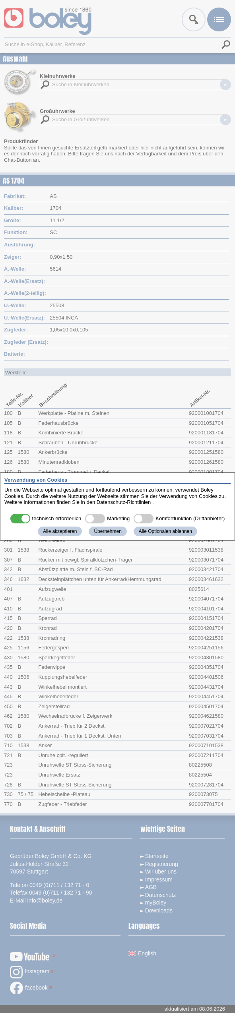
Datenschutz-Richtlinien (124, 502)
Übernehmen (107, 531)
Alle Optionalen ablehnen (165, 531)
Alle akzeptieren (60, 531)
